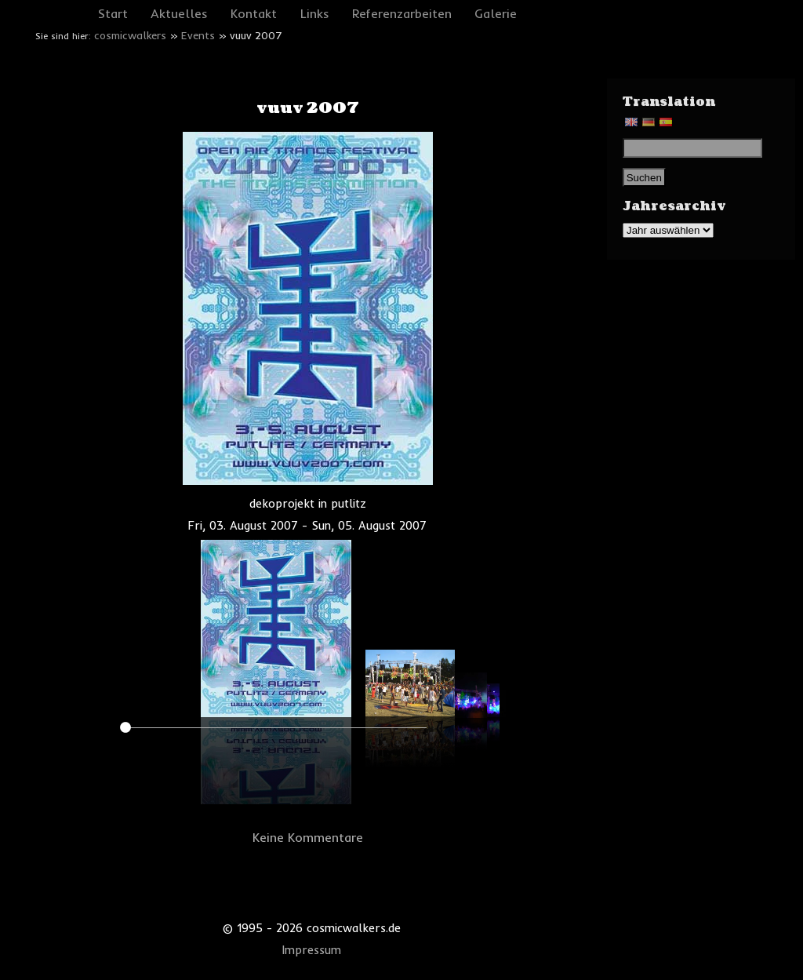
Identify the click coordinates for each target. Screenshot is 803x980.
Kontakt (254, 13)
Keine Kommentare (308, 837)
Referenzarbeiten (402, 13)
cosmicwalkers (130, 35)
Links (314, 13)
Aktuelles (179, 13)
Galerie (495, 13)
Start (113, 13)
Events (198, 35)
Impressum (311, 950)
